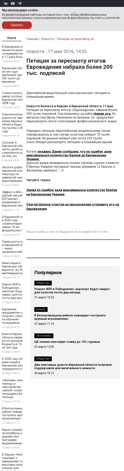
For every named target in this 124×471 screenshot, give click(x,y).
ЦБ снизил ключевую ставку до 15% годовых (67, 342)
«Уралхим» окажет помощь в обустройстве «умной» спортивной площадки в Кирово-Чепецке (16, 389)
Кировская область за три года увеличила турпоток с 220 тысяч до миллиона (17, 75)
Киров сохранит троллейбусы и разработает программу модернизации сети (15, 436)
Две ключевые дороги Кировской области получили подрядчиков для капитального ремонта (73, 366)
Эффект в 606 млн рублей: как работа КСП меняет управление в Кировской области (15, 199)
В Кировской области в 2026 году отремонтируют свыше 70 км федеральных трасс (16, 223)
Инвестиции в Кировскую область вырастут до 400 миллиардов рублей (15, 268)
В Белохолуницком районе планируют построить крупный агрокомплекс (15, 413)
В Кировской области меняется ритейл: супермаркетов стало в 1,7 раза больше (16, 52)
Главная (32, 39)
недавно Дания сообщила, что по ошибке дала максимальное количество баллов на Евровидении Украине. (69, 155)
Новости (47, 39)
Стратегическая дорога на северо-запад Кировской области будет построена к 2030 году (14, 123)
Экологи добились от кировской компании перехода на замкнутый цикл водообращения (17, 174)
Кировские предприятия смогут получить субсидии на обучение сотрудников (16, 316)
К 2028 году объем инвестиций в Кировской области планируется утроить (16, 364)
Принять (17, 25)
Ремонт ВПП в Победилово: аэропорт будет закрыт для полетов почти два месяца (15, 291)
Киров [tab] (11, 38)
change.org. (102, 114)
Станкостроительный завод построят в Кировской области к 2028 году (16, 98)
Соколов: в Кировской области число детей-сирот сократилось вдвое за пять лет (15, 149)
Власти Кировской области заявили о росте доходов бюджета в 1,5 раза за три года (15, 340)
